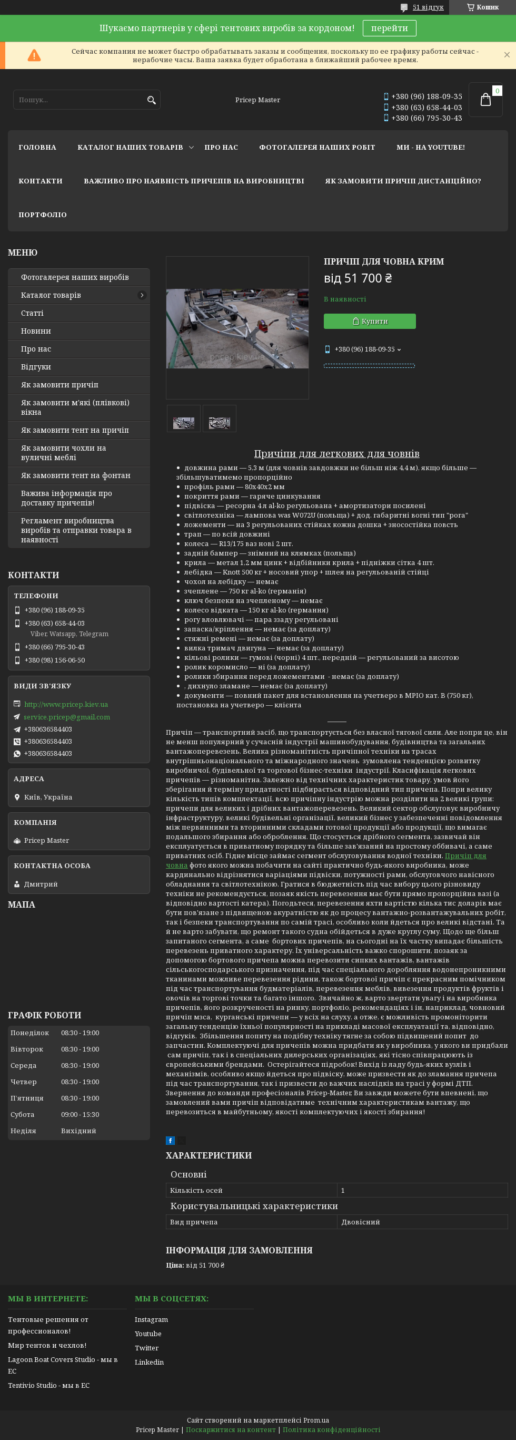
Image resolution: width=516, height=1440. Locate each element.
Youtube (148, 1333)
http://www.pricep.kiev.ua (66, 704)
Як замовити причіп (59, 385)
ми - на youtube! (430, 147)
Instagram (151, 1319)
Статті (32, 313)
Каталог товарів (51, 295)
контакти (40, 181)
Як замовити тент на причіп (75, 430)
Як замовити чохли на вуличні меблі (63, 452)
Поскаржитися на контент (231, 1429)
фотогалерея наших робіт (317, 147)
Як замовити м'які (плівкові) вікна (75, 407)
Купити (375, 321)
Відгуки (36, 367)
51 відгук (428, 7)
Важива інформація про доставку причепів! (66, 498)
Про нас (36, 349)
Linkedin (149, 1362)
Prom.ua (316, 1420)
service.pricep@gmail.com (67, 717)
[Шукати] (151, 100)
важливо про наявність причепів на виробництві (194, 181)
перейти (389, 28)
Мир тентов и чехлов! (47, 1345)
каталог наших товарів (130, 147)
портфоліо (42, 214)
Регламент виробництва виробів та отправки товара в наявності (76, 530)
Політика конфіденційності (332, 1429)
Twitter (146, 1348)
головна (37, 147)
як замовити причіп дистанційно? (403, 181)
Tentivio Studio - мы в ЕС (49, 1385)
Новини (36, 331)
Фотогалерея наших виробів (75, 277)
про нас (221, 147)
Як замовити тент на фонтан (76, 475)
